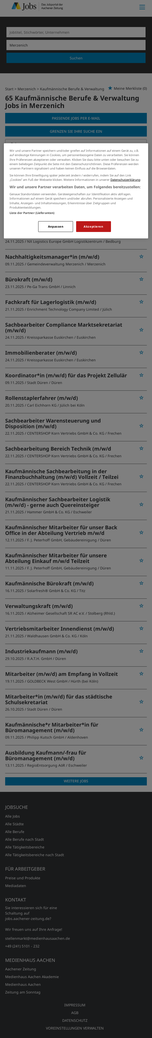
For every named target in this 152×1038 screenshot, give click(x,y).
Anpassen (55, 226)
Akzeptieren (93, 226)
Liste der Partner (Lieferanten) (32, 213)
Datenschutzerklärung (125, 180)
